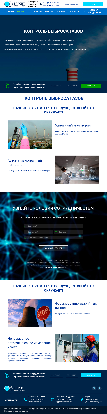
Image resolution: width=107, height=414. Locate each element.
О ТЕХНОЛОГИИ (35, 11)
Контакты (74, 11)
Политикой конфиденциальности (53, 267)
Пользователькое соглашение (16, 411)
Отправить (91, 86)
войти (93, 4)
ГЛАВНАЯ (10, 11)
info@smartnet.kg (35, 402)
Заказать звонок (71, 4)
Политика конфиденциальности (82, 409)
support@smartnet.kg (64, 402)
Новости (49, 11)
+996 (36, 399)
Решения (21, 11)
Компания (61, 11)
